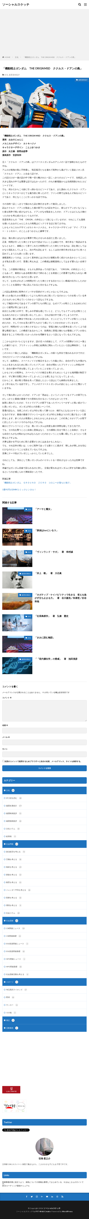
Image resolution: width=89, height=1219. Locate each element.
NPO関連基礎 (14, 966)
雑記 (10, 1020)
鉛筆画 (11, 836)
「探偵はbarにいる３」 (46, 530)
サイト (5, 749)
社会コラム (13, 913)
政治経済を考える (15, 851)
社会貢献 (12, 920)
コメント (7, 698)
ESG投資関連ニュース (17, 943)
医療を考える (14, 897)
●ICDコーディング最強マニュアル (16, 1186)
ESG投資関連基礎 (15, 951)
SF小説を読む (14, 798)
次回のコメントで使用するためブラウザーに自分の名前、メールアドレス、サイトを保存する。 (43, 761)
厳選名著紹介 (26, 573)
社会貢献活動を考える (17, 974)
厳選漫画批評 (14, 75)
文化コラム (13, 828)
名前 (5, 725)
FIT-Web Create (43, 1211)
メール (6, 737)
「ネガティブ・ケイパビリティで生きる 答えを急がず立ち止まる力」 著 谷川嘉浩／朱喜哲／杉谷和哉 (60, 598)
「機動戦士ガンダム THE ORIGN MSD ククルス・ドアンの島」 (49, 57)
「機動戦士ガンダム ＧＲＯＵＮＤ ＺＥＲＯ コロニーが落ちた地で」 (37, 482)
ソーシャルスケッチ (15, 4)
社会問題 (12, 844)
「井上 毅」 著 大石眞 (48, 573)
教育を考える (14, 882)
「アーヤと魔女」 (44, 509)
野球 (10, 997)
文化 (16, 57)
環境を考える (14, 905)
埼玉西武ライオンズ (16, 989)
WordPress (67, 1211)
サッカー (12, 1005)
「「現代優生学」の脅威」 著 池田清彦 (56, 658)
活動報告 (12, 1028)
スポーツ (12, 982)
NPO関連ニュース (16, 959)
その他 (11, 1012)
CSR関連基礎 (13, 936)
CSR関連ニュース (15, 928)
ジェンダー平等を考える (18, 890)
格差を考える (14, 867)
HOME (7, 57)
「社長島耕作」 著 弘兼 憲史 (51, 616)
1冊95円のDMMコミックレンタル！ (19, 489)
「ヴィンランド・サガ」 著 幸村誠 (54, 551)
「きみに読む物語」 (45, 637)
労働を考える (14, 859)
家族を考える (14, 874)
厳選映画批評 (14, 813)
